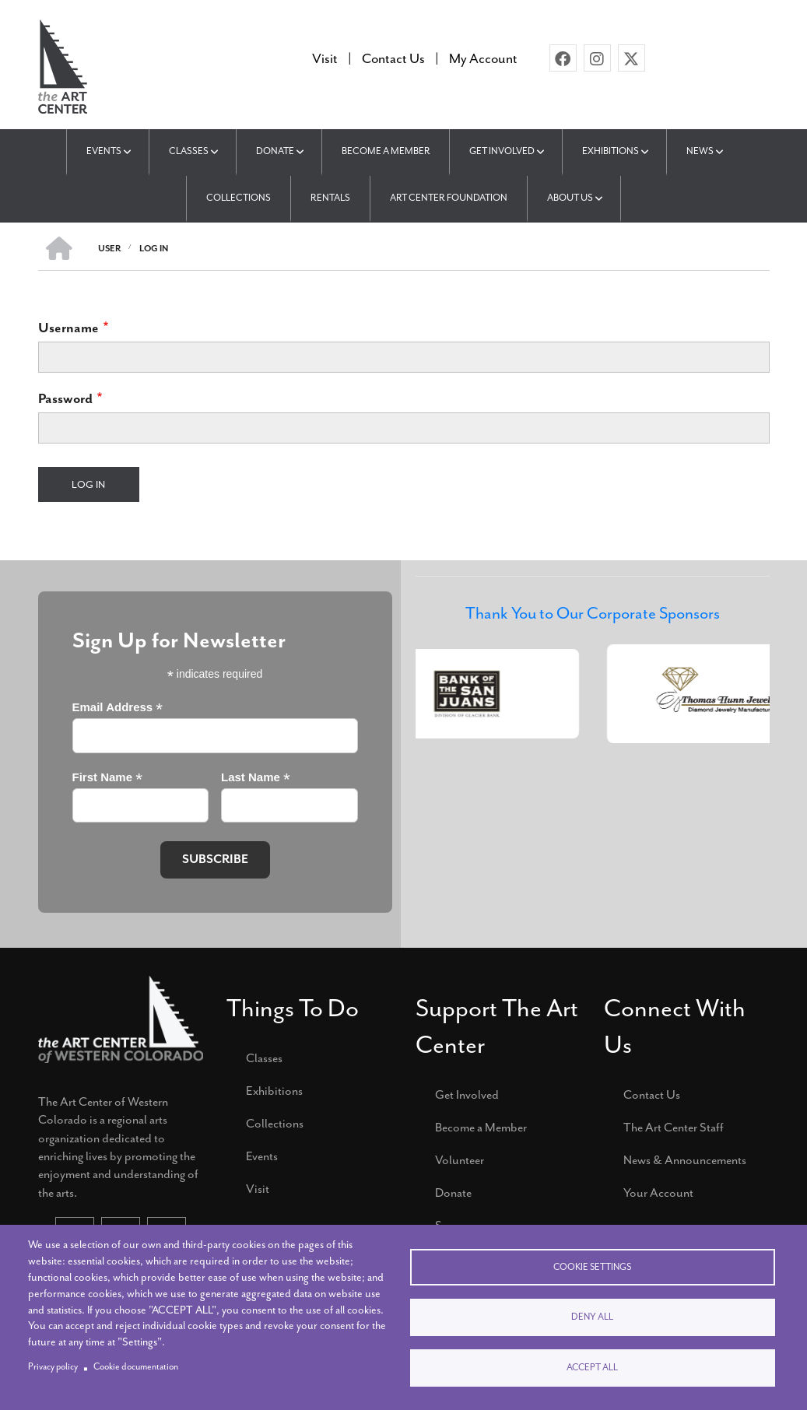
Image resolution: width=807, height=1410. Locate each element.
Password (65, 398)
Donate (453, 1193)
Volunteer (459, 1160)
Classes (264, 1058)
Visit (257, 1189)
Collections (275, 1123)
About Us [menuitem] (570, 197)
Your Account (658, 1193)
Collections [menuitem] (238, 197)
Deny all (592, 1317)
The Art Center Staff (673, 1127)
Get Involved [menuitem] (502, 151)
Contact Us (651, 1095)
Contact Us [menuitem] (393, 58)
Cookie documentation (135, 1367)
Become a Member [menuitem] (386, 151)
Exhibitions (274, 1091)
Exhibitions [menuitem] (611, 151)
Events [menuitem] (103, 151)
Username (68, 327)
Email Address (117, 708)
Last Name (255, 778)
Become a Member (481, 1127)
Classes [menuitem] (189, 151)
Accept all (592, 1367)
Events (262, 1156)
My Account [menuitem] (483, 58)
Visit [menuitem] (325, 58)
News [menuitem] (700, 151)
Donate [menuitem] (275, 151)
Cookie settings (592, 1266)
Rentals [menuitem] (330, 197)
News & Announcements (684, 1160)
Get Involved (467, 1095)
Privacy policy (53, 1367)
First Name (107, 778)
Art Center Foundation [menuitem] (448, 197)
